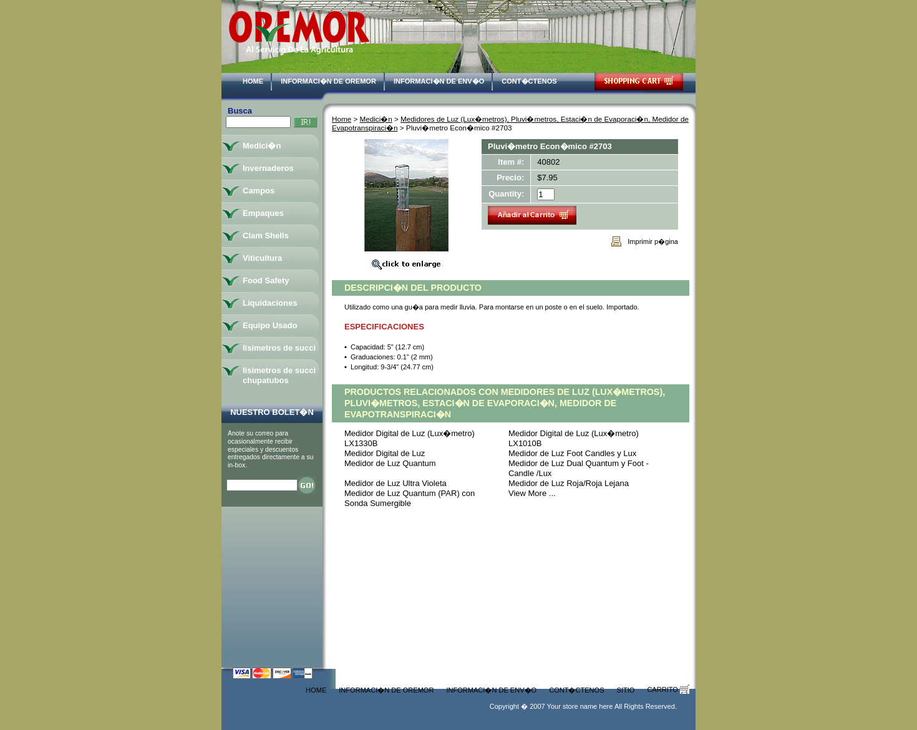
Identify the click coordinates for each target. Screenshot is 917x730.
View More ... (532, 493)
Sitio (626, 690)
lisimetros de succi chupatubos (279, 375)
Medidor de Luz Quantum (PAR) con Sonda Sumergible (409, 498)
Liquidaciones (270, 303)
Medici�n (376, 119)
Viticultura (262, 258)
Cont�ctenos (529, 81)
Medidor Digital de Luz (384, 453)
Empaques (263, 213)
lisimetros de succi (279, 348)
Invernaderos (268, 168)
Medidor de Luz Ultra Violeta (395, 483)
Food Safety (266, 280)
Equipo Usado (270, 325)
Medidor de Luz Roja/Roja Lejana (568, 483)
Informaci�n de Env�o (439, 81)
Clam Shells (266, 235)
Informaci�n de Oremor (328, 81)
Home (253, 81)
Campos (258, 190)
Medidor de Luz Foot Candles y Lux (572, 453)
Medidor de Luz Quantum (390, 463)
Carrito (668, 689)
